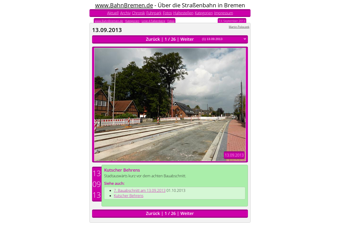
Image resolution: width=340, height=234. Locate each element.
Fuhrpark (154, 13)
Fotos (167, 13)
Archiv (125, 13)
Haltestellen (183, 13)
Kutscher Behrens (122, 170)
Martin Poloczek (239, 27)
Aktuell (113, 13)
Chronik (138, 13)
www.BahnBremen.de (124, 5)
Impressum (223, 13)
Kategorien (204, 13)
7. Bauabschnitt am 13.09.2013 (140, 190)
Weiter (187, 39)
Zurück (153, 39)
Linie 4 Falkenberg (153, 21)
